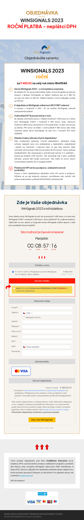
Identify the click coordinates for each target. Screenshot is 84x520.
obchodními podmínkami (34, 390)
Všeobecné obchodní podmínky (42, 514)
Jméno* (14, 321)
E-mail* (14, 307)
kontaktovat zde (25, 475)
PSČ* (13, 341)
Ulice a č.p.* (16, 331)
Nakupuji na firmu (33, 317)
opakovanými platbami (56, 390)
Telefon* (14, 312)
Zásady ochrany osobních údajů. (56, 409)
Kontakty (59, 514)
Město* (14, 336)
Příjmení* (15, 326)
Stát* (13, 346)
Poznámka (15, 351)
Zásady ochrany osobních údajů (16, 514)
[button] (21, 371)
